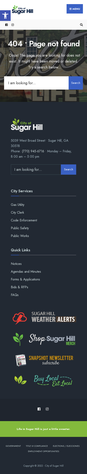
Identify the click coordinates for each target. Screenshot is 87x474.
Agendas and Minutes (26, 271)
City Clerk (17, 212)
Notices (16, 263)
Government (13, 446)
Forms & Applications (25, 279)
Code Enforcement (24, 220)
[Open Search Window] (81, 24)
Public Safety (20, 228)
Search (75, 83)
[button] (5, 15)
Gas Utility (17, 204)
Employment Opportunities (43, 451)
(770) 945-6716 (33, 151)
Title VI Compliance (37, 446)
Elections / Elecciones (66, 446)
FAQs (15, 295)
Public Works (20, 236)
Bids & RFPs (19, 287)
